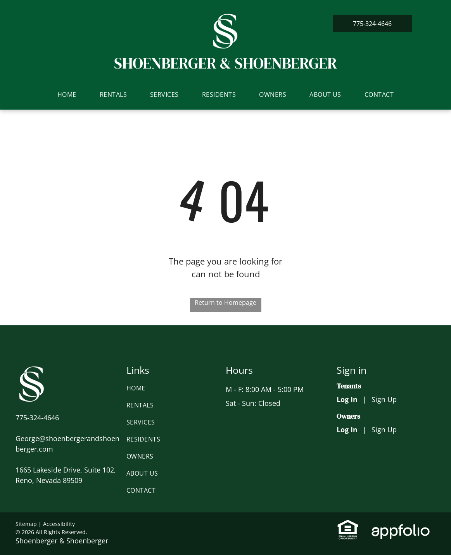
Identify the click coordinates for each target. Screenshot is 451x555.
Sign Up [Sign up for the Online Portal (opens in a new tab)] (384, 399)
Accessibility (59, 524)
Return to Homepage (225, 302)
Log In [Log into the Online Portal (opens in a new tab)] (347, 399)
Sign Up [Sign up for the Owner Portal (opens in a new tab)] (384, 429)
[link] (372, 23)
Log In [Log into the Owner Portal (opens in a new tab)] (347, 429)
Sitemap (26, 524)
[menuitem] (67, 94)
